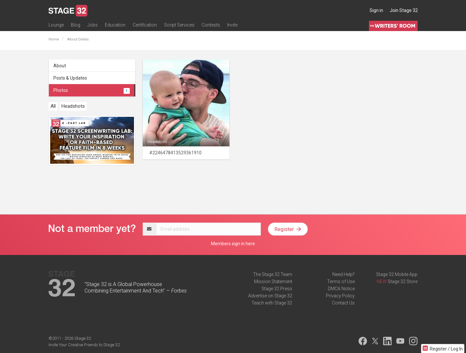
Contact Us (343, 302)
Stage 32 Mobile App (396, 274)
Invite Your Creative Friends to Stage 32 (84, 344)
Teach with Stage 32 (271, 302)
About (59, 65)
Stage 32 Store (402, 281)
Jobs (92, 25)
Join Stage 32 (404, 10)
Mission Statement (273, 281)
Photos (91, 90)
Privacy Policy (340, 295)
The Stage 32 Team (272, 274)
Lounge (56, 25)
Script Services (179, 25)
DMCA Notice (341, 288)
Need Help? (343, 274)
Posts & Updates (70, 78)
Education (115, 25)
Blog (75, 25)
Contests (211, 25)
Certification (145, 25)
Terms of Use (341, 281)
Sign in (376, 10)
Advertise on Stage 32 (270, 295)
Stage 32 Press (276, 288)
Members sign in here (233, 243)
